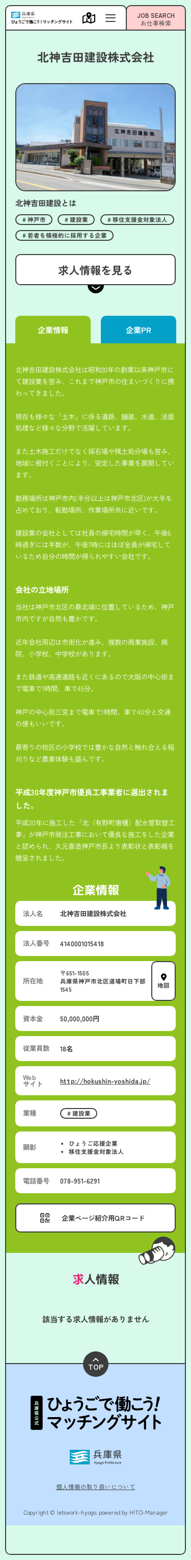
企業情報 (53, 329)
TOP (95, 1365)
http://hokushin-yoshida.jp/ (105, 1080)
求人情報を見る (95, 270)
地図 (163, 984)
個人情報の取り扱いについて (95, 1486)
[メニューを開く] (91, 18)
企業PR (138, 329)
